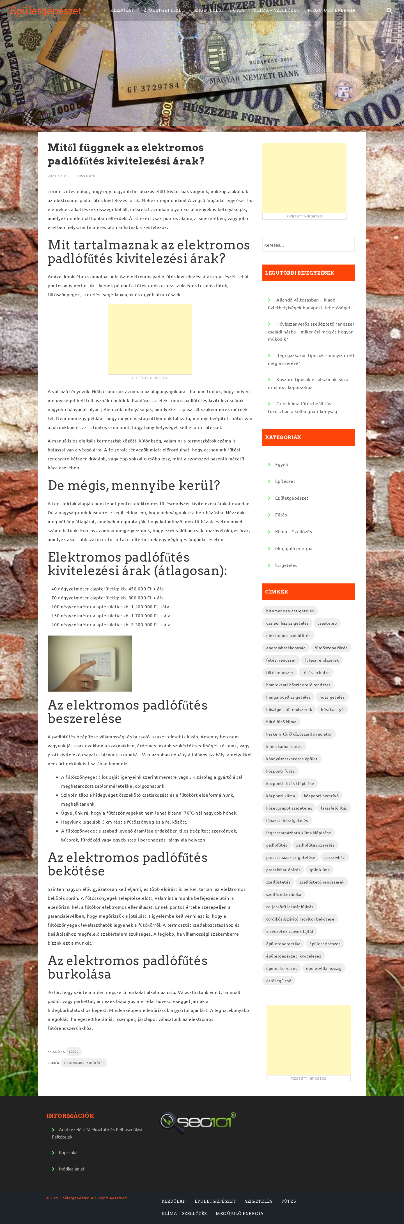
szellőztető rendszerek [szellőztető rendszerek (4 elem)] (321, 881)
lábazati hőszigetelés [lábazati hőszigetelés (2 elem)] (287, 820)
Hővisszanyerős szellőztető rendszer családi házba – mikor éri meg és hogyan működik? (311, 331)
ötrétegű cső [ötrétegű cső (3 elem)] (278, 980)
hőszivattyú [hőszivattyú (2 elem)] (332, 709)
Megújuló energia (332, 10)
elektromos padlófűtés (84, 1063)
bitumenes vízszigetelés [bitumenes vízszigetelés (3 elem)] (290, 610)
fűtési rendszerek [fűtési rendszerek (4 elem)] (322, 659)
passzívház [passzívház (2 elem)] (334, 857)
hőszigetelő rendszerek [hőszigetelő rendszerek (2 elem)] (289, 709)
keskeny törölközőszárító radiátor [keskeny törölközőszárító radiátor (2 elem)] (299, 733)
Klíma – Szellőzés (276, 10)
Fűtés (237, 10)
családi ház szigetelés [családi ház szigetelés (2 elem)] (287, 622)
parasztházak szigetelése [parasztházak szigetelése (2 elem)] (290, 857)
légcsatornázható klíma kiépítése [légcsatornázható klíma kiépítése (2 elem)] (298, 832)
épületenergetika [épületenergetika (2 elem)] (283, 943)
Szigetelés (207, 10)
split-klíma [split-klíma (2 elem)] (319, 869)
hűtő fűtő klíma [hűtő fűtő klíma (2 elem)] (281, 721)
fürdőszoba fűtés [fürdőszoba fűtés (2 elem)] (331, 647)
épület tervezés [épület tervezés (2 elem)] (281, 968)
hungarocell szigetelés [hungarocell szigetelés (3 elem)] (288, 696)
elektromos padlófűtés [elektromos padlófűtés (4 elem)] (288, 635)
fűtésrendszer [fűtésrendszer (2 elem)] (279, 672)
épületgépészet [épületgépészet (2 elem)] (325, 943)
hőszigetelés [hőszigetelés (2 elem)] (332, 696)
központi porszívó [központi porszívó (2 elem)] (321, 795)
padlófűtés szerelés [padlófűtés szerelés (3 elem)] (315, 844)
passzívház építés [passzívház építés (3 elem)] (283, 869)
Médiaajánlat (71, 1168)
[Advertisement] (150, 339)
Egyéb (281, 464)
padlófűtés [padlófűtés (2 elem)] (276, 844)
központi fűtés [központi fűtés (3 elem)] (280, 770)
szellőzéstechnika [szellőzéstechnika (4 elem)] (283, 894)
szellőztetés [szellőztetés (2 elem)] (278, 881)
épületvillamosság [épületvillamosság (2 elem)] (324, 968)
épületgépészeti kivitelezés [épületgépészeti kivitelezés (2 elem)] (293, 955)
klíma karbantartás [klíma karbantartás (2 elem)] (284, 746)
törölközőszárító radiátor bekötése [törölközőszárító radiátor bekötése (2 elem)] (300, 918)
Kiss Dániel (88, 175)
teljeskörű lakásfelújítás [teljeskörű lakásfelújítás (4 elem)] (289, 906)
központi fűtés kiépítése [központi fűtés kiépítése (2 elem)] (290, 783)
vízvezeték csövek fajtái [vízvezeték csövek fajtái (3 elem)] (289, 931)
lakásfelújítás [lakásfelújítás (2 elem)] (334, 807)
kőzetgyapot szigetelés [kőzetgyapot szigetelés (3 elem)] (289, 807)
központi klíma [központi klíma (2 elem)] (280, 795)
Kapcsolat (68, 1152)
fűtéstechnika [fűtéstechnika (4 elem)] (316, 672)
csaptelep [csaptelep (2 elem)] (327, 622)
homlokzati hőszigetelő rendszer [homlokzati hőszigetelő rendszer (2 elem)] (298, 684)
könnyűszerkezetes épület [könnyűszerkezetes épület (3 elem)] (292, 758)
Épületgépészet (46, 10)
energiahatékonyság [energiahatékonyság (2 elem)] (286, 647)
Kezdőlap (122, 10)
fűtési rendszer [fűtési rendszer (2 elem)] (281, 659)
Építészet (285, 481)
